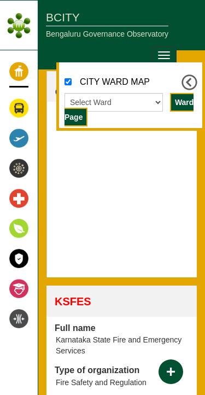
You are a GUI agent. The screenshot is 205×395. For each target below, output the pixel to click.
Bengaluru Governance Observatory (107, 34)
